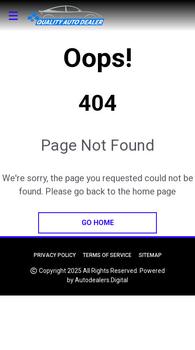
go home (98, 222)
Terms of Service (107, 255)
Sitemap (150, 255)
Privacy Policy (55, 255)
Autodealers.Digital (101, 280)
